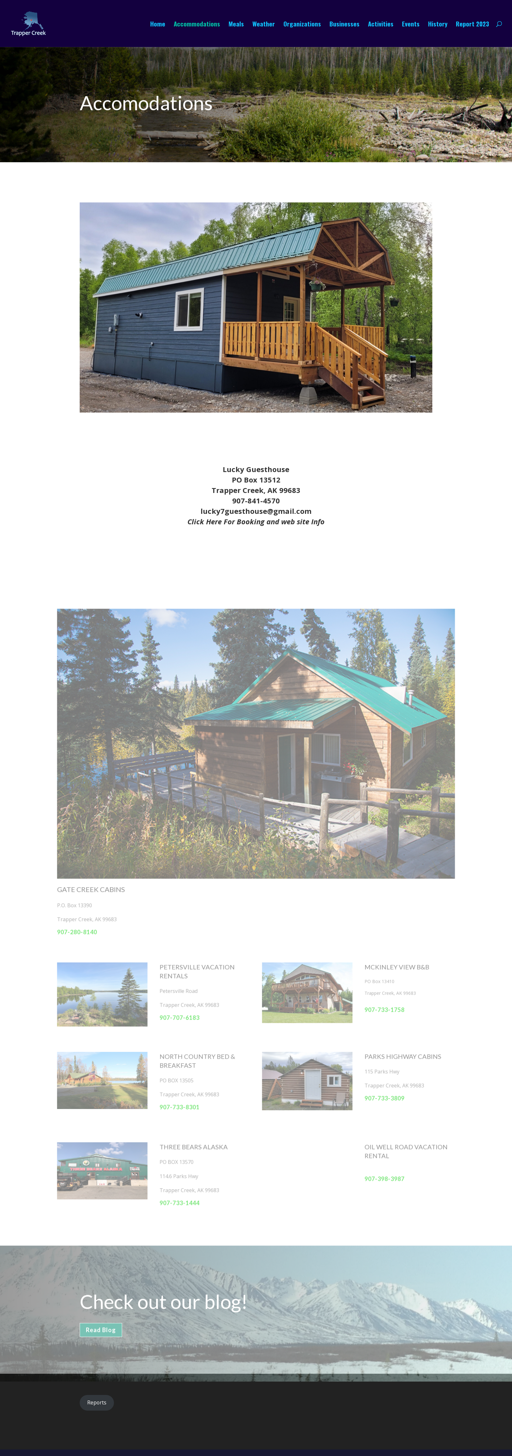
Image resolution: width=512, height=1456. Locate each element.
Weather (263, 24)
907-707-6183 (181, 1014)
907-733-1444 (181, 1194)
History (437, 24)
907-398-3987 (380, 1170)
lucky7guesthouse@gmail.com (256, 511)
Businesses (344, 24)
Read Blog (101, 1337)
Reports (96, 1402)
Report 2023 (472, 24)
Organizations (302, 24)
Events (411, 24)
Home (157, 24)
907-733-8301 (181, 1101)
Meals (236, 24)
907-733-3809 (380, 1092)
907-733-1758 (380, 1006)
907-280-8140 (81, 930)
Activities (380, 24)
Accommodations (197, 24)
